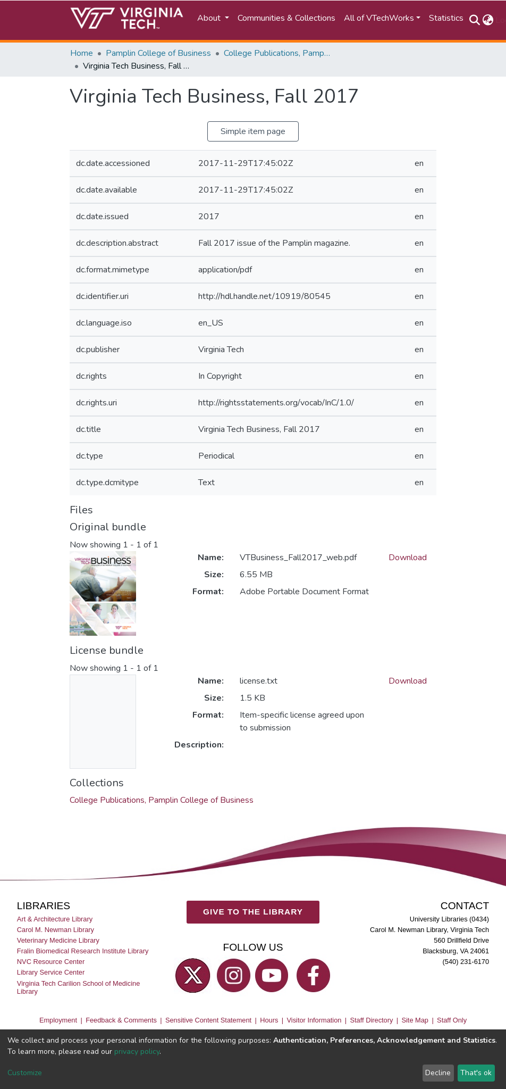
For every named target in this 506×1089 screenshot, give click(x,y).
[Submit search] (474, 20)
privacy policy (136, 1051)
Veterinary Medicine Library (58, 940)
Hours (269, 1020)
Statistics (446, 18)
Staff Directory (371, 1020)
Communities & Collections (286, 18)
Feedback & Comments (121, 1020)
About (210, 18)
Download (408, 557)
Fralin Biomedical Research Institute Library (83, 951)
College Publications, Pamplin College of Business (277, 53)
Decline (438, 1073)
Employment (58, 1020)
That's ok (476, 1073)
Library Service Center (51, 972)
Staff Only (452, 1020)
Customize (24, 1073)
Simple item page (253, 131)
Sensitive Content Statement (208, 1020)
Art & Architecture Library (54, 919)
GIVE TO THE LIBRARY (253, 911)
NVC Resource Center (51, 962)
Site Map (414, 1020)
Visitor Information (314, 1020)
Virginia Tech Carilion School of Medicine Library (78, 987)
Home (81, 53)
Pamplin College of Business (158, 53)
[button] (487, 20)
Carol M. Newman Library (55, 930)
